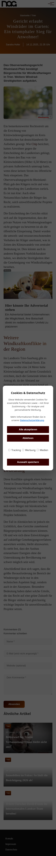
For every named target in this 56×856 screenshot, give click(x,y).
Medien (42, 450)
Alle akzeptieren (28, 429)
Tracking (14, 450)
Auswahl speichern (28, 462)
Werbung (29, 450)
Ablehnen (28, 438)
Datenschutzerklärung (32, 420)
